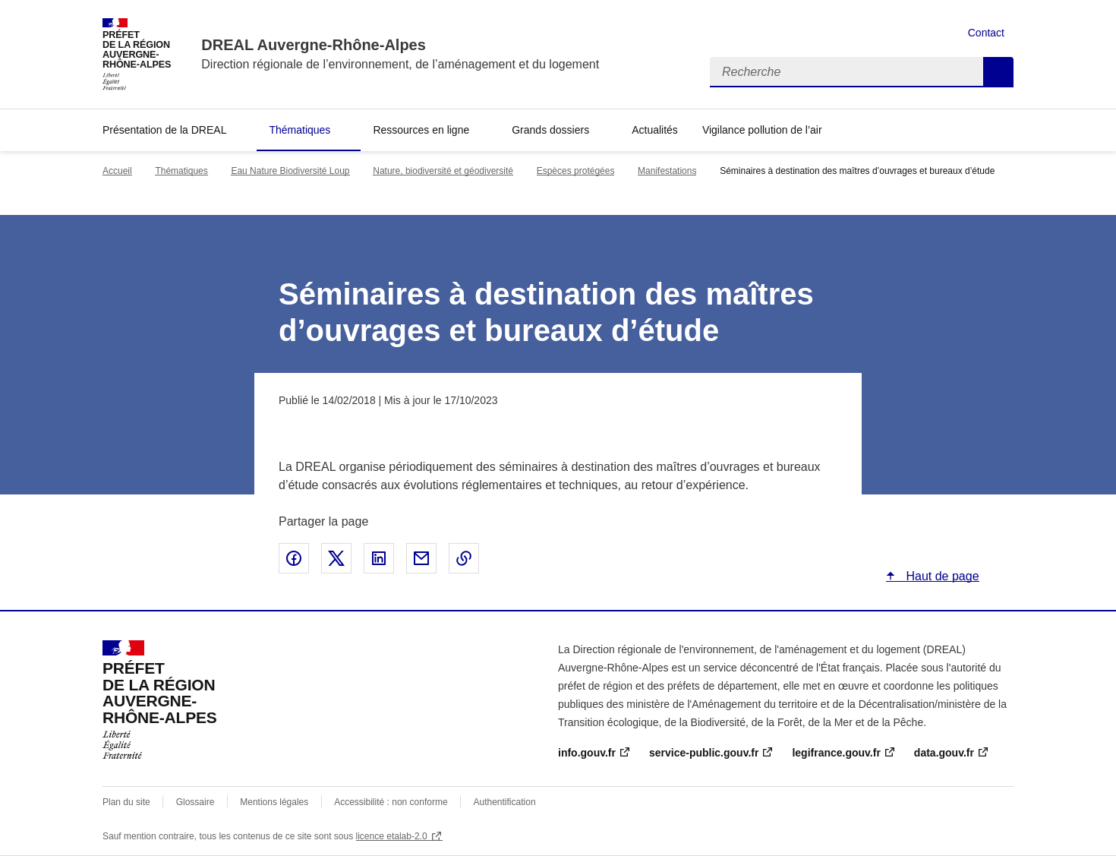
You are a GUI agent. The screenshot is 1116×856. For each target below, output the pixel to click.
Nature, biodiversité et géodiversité (443, 171)
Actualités (655, 130)
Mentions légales (274, 802)
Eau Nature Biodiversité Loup (290, 171)
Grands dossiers (550, 130)
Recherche (998, 72)
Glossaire (195, 802)
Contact (986, 33)
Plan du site (126, 802)
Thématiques (299, 130)
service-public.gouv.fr (703, 753)
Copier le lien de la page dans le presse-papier (464, 558)
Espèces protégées (576, 171)
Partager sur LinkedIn (379, 558)
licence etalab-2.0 (391, 836)
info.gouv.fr (587, 753)
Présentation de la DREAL (164, 130)
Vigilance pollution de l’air (762, 130)
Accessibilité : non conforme (390, 802)
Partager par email (421, 558)
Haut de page (941, 576)
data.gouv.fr (944, 753)
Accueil (117, 171)
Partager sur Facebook (294, 558)
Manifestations (667, 171)
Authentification (505, 802)
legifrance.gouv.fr (836, 753)
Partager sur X (336, 558)
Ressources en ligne (421, 130)
